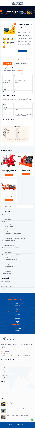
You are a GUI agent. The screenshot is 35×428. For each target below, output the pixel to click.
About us (3, 387)
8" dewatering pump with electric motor (10, 259)
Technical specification (20, 63)
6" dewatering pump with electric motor (10, 235)
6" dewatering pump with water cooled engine (11, 233)
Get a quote (23, 50)
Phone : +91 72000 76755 (17, 301)
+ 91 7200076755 (5, 351)
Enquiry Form (17, 318)
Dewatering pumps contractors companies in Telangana (17, 415)
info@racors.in (17, 314)
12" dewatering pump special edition (9, 264)
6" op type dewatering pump (7, 224)
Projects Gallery (5, 392)
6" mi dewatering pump (6, 219)
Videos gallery (4, 389)
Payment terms (13, 425)
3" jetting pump (5, 214)
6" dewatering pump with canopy (8, 242)
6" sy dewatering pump (6, 221)
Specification (7, 63)
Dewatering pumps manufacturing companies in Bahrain (16, 402)
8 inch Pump (4, 371)
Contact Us (17, 305)
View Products (17, 330)
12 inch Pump (4, 375)
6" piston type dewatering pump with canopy (11, 247)
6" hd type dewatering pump (7, 226)
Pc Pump (3, 369)
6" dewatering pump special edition (9, 231)
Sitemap (3, 394)
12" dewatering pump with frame (8, 266)
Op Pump (3, 377)
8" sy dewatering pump (6, 250)
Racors (17, 424)
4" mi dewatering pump (6, 217)
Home (2, 13)
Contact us (4, 390)
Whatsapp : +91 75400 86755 (17, 303)
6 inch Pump (4, 367)
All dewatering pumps (6, 273)
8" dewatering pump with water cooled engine (11, 254)
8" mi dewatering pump (6, 252)
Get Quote (8, 175)
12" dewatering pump (6, 261)
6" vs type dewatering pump (7, 228)
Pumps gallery (4, 385)
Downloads (23, 425)
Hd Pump (3, 373)
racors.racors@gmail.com (17, 315)
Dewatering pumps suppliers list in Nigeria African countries (17, 408)
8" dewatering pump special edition (9, 257)
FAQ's (18, 425)
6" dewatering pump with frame (8, 240)
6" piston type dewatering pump (8, 245)
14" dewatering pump (6, 271)
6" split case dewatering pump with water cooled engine (13, 238)
